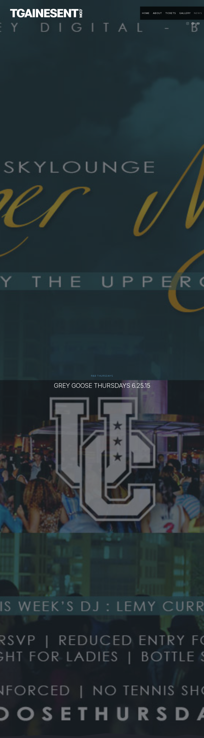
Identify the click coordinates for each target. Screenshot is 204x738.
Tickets (170, 13)
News (198, 13)
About (157, 13)
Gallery (185, 13)
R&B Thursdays (102, 375)
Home (146, 13)
